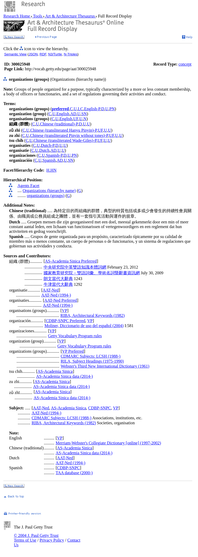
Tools (37, 16)
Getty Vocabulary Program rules (75, 336)
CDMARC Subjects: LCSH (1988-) (90, 356)
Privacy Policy (51, 540)
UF (75, 119)
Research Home (17, 16)
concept (184, 64)
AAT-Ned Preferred (60, 300)
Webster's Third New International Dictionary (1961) (105, 366)
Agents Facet (28, 185)
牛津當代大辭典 (58, 284)
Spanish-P (54, 155)
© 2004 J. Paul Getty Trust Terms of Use (36, 537)
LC (80, 109)
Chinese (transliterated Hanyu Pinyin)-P (63, 130)
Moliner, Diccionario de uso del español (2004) (84, 325)
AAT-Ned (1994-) (56, 295)
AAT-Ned (51, 290)
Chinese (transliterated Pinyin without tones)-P (69, 135)
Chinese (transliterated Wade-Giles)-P (64, 140)
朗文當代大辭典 (58, 278)
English (62, 114)
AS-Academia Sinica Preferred (71, 261)
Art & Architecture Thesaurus (70, 16)
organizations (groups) (46, 195)
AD (73, 114)
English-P (92, 109)
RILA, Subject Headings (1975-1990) (92, 361)
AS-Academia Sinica (55, 371)
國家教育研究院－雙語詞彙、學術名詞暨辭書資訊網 (92, 273)
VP (64, 310)
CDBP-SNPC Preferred (65, 320)
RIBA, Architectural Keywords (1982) (92, 315)
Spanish (49, 160)
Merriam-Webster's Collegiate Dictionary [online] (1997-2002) (108, 443)
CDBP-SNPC (99, 408)
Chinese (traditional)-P (59, 124)
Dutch (44, 150)
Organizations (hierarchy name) (49, 190)
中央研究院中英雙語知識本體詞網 (75, 267)
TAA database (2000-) (74, 473)
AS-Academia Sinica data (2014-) (64, 376)
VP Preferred (73, 351)
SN (84, 114)
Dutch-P (47, 145)
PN (112, 109)
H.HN (51, 170)
